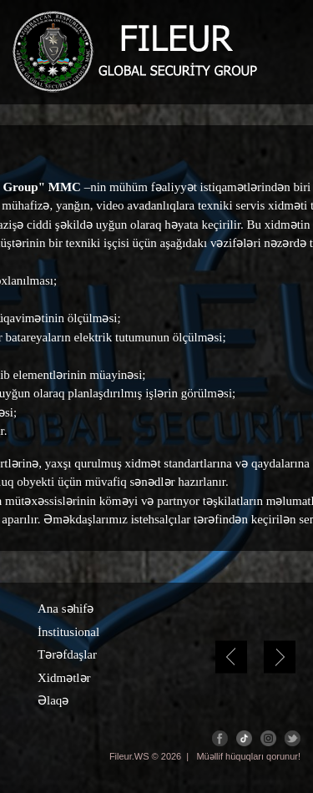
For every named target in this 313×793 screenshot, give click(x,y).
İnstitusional (68, 632)
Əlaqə (53, 700)
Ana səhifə (65, 608)
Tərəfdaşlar (67, 654)
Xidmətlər (64, 677)
